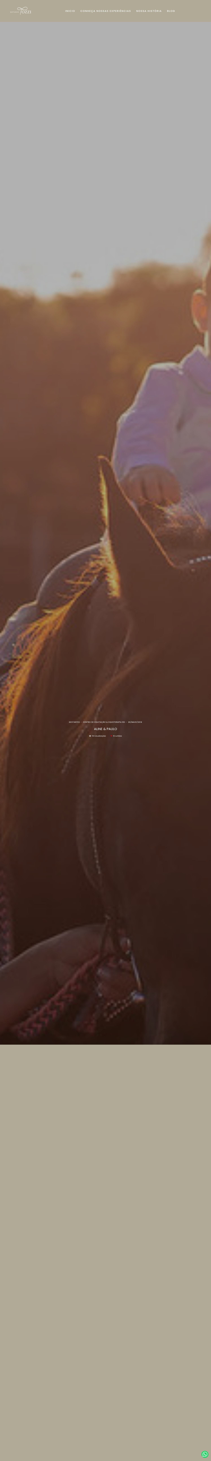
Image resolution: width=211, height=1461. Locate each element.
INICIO (70, 11)
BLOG (171, 11)
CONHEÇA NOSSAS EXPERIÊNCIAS (105, 11)
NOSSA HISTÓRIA (149, 11)
